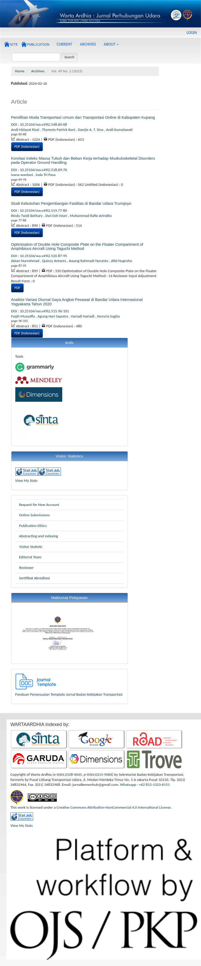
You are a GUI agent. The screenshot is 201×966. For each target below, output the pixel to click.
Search (69, 57)
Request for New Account (39, 504)
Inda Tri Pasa (46, 174)
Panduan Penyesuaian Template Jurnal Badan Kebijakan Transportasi (69, 694)
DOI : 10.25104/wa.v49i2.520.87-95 (39, 255)
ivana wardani (22, 174)
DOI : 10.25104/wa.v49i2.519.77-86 (39, 210)
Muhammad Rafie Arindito (91, 215)
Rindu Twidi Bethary (27, 215)
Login (191, 32)
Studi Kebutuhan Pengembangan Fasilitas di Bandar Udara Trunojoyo (71, 203)
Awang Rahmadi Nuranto (89, 260)
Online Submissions (34, 515)
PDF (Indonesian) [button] (27, 146)
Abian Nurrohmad (25, 260)
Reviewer (26, 567)
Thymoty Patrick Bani (59, 129)
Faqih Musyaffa (23, 316)
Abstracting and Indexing (38, 536)
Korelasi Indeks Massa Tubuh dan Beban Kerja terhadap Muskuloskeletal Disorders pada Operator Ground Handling (83, 160)
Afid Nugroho (121, 260)
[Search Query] (36, 57)
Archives (88, 44)
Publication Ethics (33, 525)
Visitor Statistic (31, 546)
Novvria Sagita (108, 316)
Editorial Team (30, 557)
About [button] (111, 44)
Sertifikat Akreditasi (34, 578)
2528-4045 (73, 774)
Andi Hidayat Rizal (25, 129)
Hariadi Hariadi (83, 316)
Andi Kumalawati (119, 129)
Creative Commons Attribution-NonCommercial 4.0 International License (114, 807)
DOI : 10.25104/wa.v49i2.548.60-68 (39, 124)
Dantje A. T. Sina (91, 129)
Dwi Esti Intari (56, 215)
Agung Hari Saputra (53, 316)
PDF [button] (17, 288)
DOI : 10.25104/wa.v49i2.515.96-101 (40, 311)
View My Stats (26, 480)
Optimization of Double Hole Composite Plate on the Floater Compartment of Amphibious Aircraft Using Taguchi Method (77, 246)
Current (64, 44)
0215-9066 (103, 774)
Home (20, 71)
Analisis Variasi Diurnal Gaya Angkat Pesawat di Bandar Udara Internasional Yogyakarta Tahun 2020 (77, 301)
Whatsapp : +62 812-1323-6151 (145, 784)
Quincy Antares (54, 260)
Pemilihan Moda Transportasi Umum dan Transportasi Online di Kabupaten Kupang (83, 117)
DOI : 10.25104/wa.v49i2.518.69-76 (39, 169)
